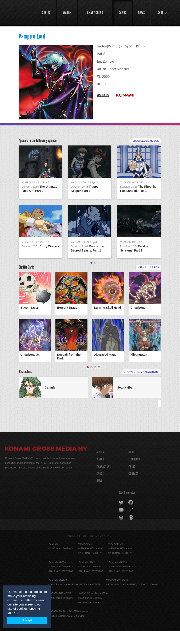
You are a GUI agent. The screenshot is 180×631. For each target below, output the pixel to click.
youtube (121, 510)
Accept (27, 620)
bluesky (121, 517)
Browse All (145, 140)
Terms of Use (76, 536)
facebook (131, 502)
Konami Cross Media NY (46, 449)
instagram (131, 510)
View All (148, 267)
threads (131, 517)
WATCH (100, 459)
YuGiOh (18, 12)
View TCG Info (103, 95)
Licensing (134, 459)
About (132, 452)
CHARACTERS (104, 466)
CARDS (100, 474)
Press (132, 466)
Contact (133, 474)
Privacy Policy (100, 536)
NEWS (99, 481)
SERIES (100, 452)
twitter (121, 502)
